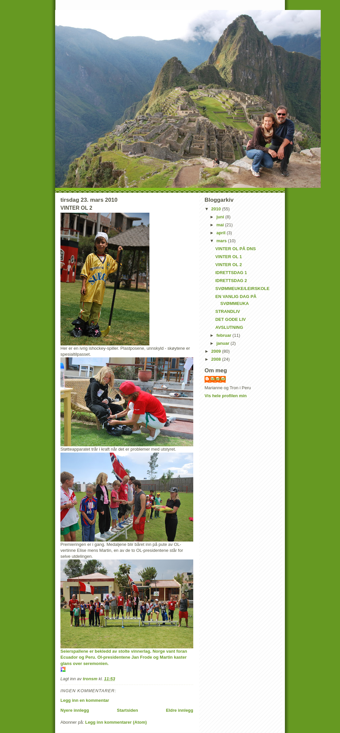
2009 (216, 351)
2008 (216, 359)
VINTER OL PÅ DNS (235, 248)
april (221, 232)
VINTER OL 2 (228, 264)
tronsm (218, 378)
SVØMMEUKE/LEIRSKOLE (242, 288)
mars (222, 240)
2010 (216, 208)
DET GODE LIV (230, 319)
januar (223, 343)
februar (224, 335)
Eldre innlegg (179, 710)
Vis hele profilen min (226, 395)
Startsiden (127, 710)
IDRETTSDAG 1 (231, 272)
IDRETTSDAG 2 (231, 280)
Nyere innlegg (74, 710)
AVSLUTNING (229, 327)
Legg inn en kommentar (84, 700)
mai (220, 224)
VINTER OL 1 (228, 256)
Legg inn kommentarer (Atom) (116, 722)
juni (220, 216)
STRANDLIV (227, 311)
